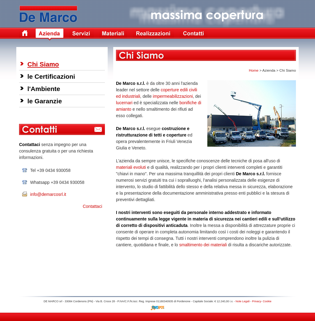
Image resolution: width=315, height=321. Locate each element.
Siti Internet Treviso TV (157, 307)
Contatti (193, 35)
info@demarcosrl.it (48, 194)
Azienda (49, 35)
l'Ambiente (43, 88)
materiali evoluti (131, 167)
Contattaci (92, 206)
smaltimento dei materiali (203, 244)
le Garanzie (44, 101)
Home (24, 35)
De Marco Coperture (49, 12)
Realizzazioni (153, 35)
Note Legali (243, 301)
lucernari (124, 102)
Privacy (256, 301)
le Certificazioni (51, 76)
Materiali (113, 35)
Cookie (267, 301)
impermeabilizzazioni (173, 96)
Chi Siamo (43, 64)
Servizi (81, 35)
